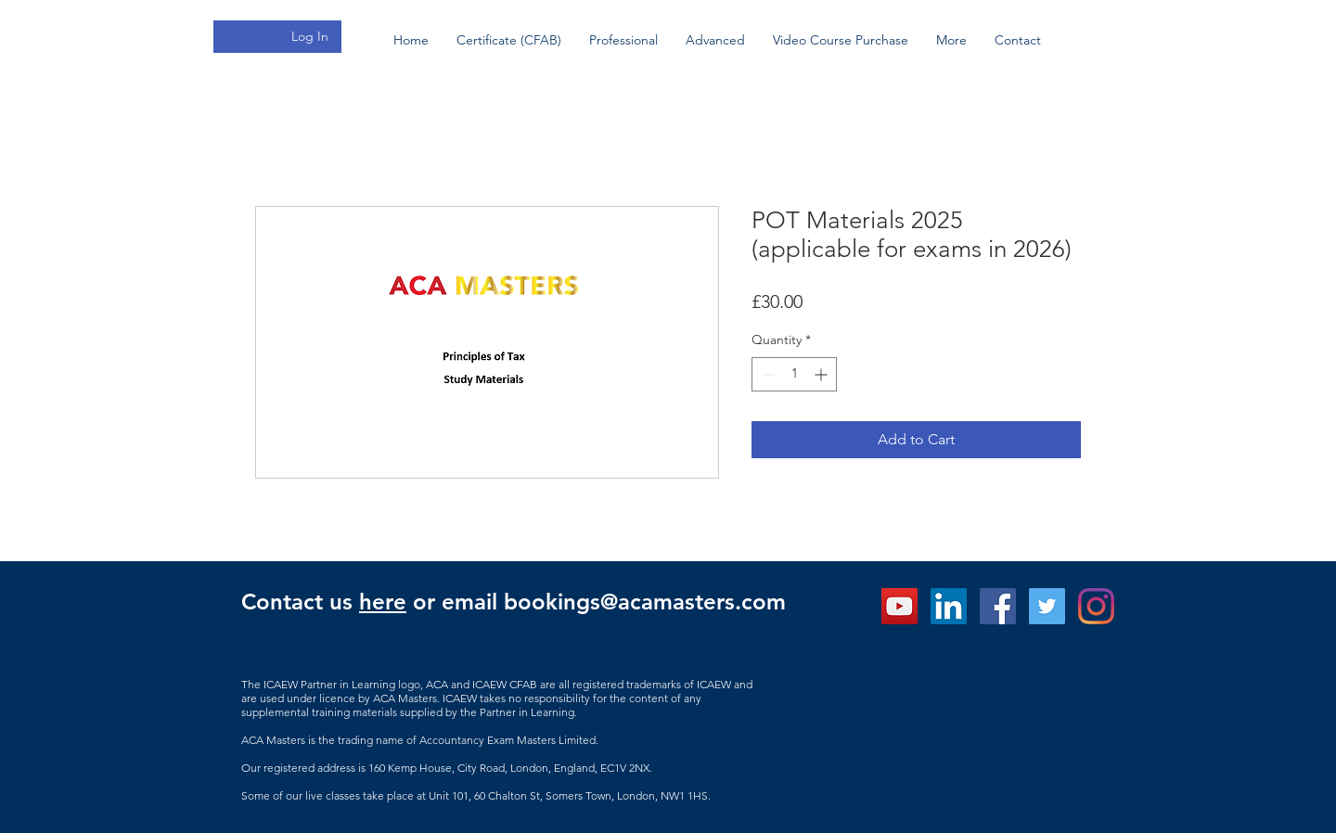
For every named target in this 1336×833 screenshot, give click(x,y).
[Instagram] (1096, 606)
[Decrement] (765, 374)
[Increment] (822, 374)
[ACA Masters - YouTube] (899, 606)
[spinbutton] (794, 374)
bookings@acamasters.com (645, 601)
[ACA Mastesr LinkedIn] (949, 606)
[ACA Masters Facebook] (998, 606)
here (382, 601)
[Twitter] (1047, 606)
